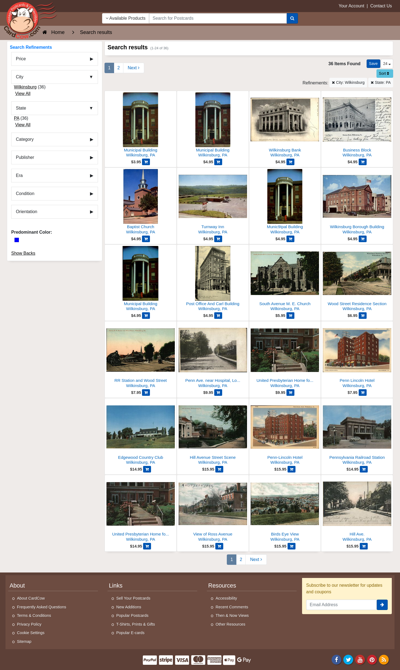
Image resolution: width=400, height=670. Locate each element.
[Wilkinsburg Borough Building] (357, 202)
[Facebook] (336, 659)
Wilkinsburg (25, 87)
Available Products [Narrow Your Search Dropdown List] (126, 18)
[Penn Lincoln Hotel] (357, 356)
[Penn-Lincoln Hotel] (285, 433)
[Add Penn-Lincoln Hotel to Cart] (291, 469)
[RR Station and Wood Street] (140, 356)
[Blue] (17, 240)
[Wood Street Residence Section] (357, 279)
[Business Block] (357, 125)
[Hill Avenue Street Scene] (213, 433)
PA (16, 118)
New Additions (128, 607)
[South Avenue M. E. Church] (285, 279)
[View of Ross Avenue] (213, 509)
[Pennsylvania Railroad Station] (357, 433)
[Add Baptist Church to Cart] (146, 239)
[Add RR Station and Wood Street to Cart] (146, 392)
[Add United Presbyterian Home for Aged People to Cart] (290, 392)
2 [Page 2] (118, 67)
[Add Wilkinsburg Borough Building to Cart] (363, 239)
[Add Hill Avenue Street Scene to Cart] (219, 469)
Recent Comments (232, 607)
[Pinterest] (372, 659)
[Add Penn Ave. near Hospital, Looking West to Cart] (218, 392)
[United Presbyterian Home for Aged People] (285, 356)
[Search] (292, 18)
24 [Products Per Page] (387, 63)
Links (116, 585)
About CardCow (31, 598)
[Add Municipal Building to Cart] (146, 162)
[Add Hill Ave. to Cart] (364, 546)
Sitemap (24, 641)
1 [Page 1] (109, 67)
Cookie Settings (31, 633)
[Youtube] (360, 659)
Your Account (351, 6)
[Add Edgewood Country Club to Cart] (147, 469)
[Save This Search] (373, 63)
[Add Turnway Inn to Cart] (218, 239)
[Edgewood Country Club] (140, 433)
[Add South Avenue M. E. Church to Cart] (290, 315)
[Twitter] (348, 659)
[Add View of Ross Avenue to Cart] (219, 546)
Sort (384, 73)
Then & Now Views (232, 615)
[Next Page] (133, 68)
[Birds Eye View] (285, 509)
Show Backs (23, 253)
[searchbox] (218, 18)
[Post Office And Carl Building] (213, 279)
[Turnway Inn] (213, 202)
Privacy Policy (29, 624)
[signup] (382, 605)
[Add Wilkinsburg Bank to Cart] (290, 162)
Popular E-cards (130, 633)
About (17, 585)
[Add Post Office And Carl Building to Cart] (218, 315)
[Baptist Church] (140, 202)
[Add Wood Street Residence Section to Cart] (363, 315)
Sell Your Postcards (133, 598)
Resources (222, 585)
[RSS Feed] (384, 659)
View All (22, 93)
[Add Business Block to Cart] (363, 162)
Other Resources (230, 624)
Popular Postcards (132, 615)
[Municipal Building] (140, 125)
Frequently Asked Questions (41, 607)
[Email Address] (341, 605)
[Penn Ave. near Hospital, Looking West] (213, 356)
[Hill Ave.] (357, 509)
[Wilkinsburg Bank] (285, 125)
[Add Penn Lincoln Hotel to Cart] (363, 392)
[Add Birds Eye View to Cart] (291, 546)
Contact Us (381, 6)
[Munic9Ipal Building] (285, 202)
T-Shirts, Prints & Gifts (135, 624)
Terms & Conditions (34, 615)
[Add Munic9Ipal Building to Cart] (290, 239)
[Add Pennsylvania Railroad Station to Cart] (364, 469)
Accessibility (226, 598)
